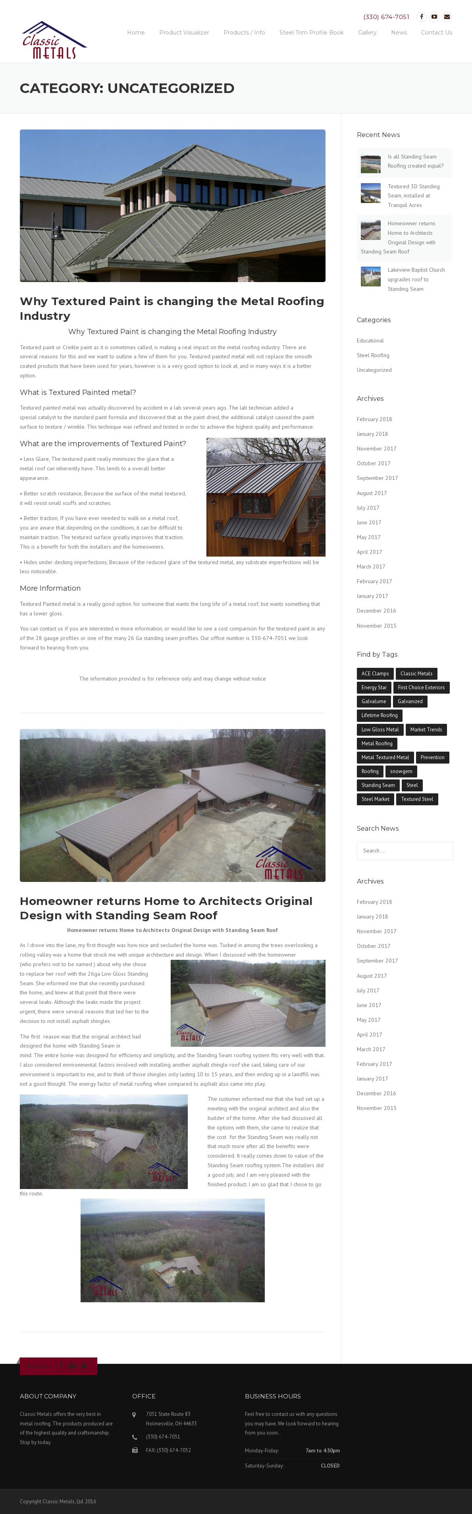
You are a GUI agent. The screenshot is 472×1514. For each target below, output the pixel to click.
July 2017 (368, 507)
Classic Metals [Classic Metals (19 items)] (417, 673)
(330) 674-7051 (386, 17)
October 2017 (374, 463)
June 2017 (369, 522)
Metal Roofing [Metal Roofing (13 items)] (377, 743)
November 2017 (377, 448)
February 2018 (374, 419)
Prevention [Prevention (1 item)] (433, 757)
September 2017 (377, 477)
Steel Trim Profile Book (311, 32)
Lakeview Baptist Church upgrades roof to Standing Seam (416, 279)
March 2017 (371, 566)
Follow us (39, 1366)
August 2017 (372, 493)
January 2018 (372, 433)
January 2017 (372, 595)
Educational (370, 340)
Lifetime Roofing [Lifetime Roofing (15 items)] (380, 715)
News (399, 32)
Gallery (367, 32)
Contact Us (436, 32)
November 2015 (377, 625)
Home (136, 32)
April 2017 (369, 551)
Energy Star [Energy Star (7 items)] (374, 687)
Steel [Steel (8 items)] (412, 785)
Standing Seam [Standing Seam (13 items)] (378, 785)
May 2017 (369, 537)
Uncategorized (374, 369)
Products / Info (244, 32)
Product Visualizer (184, 32)
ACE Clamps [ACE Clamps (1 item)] (375, 673)
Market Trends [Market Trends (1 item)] (426, 729)
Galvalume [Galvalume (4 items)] (374, 701)
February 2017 (374, 581)
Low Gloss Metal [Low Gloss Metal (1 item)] (380, 729)
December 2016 (376, 610)
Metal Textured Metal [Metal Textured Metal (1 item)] (385, 757)
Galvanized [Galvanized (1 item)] (410, 701)
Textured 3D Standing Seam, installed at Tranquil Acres (414, 196)
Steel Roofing (373, 355)
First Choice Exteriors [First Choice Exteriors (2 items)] (421, 687)
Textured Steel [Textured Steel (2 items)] (417, 799)
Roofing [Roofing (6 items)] (370, 771)
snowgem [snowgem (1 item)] (401, 771)
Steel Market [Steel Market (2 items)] (375, 799)
